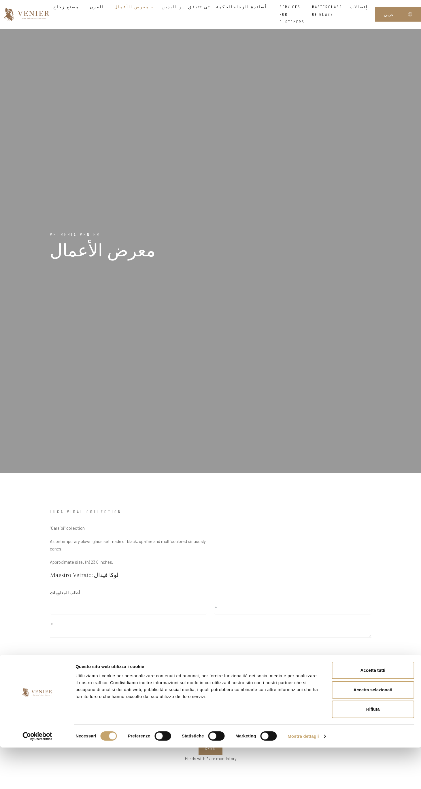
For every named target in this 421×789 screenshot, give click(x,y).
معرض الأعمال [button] (134, 6)
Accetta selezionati (372, 731)
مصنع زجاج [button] (67, 6)
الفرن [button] (98, 6)
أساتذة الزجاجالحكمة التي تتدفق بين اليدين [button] (217, 6)
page (289, 665)
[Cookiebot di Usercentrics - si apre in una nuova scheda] (37, 777)
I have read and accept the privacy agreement (90, 695)
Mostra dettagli (303, 777)
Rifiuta (373, 750)
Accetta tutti (373, 711)
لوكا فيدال (106, 575)
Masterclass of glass (327, 10)
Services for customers (292, 14)
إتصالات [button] (360, 6)
